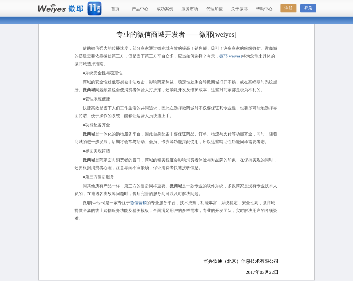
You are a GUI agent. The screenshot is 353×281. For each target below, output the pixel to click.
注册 (288, 8)
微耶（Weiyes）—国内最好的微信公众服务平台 (60, 9)
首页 (115, 9)
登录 (308, 8)
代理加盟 (214, 9)
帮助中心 (264, 9)
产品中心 (140, 9)
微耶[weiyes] (230, 56)
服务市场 (189, 9)
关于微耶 (239, 9)
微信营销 (138, 203)
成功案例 (165, 9)
